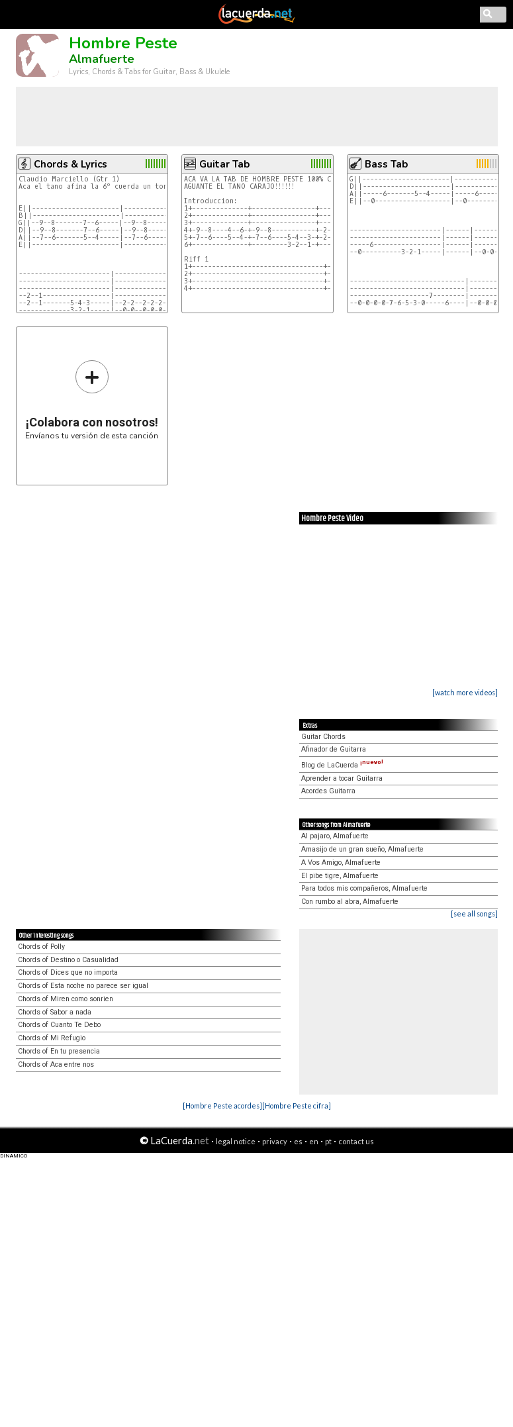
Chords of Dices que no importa (68, 972)
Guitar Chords (323, 736)
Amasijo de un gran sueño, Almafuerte (362, 849)
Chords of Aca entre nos (56, 1064)
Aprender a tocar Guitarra (342, 778)
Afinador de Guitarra (333, 749)
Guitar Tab (224, 164)
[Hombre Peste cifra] (296, 1105)
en (313, 1141)
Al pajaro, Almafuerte (335, 836)
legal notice (236, 1141)
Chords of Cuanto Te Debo (59, 1024)
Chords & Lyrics (70, 164)
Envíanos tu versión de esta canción (91, 399)
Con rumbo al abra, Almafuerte (349, 901)
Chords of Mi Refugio (51, 1038)
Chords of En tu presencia (59, 1051)
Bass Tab (386, 164)
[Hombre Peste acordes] (222, 1105)
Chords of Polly (41, 946)
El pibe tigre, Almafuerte (340, 875)
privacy (274, 1141)
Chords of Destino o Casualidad (68, 960)
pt (328, 1141)
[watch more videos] (465, 692)
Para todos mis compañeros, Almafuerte (364, 888)
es (298, 1141)
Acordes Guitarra (328, 791)
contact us (356, 1141)
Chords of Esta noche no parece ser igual (83, 985)
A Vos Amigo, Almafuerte (341, 862)
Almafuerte (101, 59)
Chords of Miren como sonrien (65, 999)
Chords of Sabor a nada (54, 1012)
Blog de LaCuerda (342, 765)
